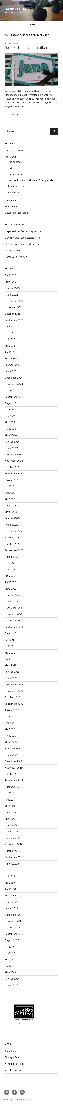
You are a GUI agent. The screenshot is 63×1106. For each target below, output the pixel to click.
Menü (32, 24)
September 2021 (14, 627)
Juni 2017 (10, 953)
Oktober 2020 (12, 697)
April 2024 (10, 428)
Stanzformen (15, 192)
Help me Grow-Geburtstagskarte (23, 231)
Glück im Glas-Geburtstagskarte (22, 237)
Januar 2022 (11, 601)
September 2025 (14, 320)
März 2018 (10, 895)
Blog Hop (39, 91)
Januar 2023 (11, 524)
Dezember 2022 (14, 531)
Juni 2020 (10, 723)
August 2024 (12, 403)
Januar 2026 (11, 294)
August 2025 (12, 326)
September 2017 (14, 934)
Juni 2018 (10, 876)
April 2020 (10, 735)
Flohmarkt (10, 157)
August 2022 (12, 556)
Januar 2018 (11, 908)
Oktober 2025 (12, 313)
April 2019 (10, 812)
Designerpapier (16, 162)
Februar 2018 (12, 902)
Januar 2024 (11, 448)
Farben (11, 168)
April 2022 (10, 582)
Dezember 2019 (13, 761)
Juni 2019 (10, 799)
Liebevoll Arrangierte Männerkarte (24, 244)
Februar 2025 (12, 365)
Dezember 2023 (14, 454)
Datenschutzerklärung (17, 212)
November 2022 (14, 537)
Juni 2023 (10, 492)
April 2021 (10, 659)
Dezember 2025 (14, 301)
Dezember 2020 (14, 684)
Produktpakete (16, 186)
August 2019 (12, 787)
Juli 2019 (9, 793)
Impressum (11, 206)
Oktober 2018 (12, 850)
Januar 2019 (11, 831)
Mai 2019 (10, 806)
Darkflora (16, 9)
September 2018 (14, 857)
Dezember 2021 (13, 608)
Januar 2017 (11, 985)
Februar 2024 (12, 441)
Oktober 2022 (12, 544)
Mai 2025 (10, 345)
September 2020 (14, 703)
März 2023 (11, 512)
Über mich (10, 200)
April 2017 (10, 966)
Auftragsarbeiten (14, 150)
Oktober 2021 (12, 620)
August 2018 (12, 863)
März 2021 (10, 665)
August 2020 (12, 710)
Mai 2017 (10, 959)
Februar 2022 (12, 595)
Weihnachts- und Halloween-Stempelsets (30, 180)
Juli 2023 (9, 486)
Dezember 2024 (14, 377)
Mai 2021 (10, 652)
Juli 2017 (9, 946)
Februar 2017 (12, 978)
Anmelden (10, 1051)
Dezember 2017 (13, 914)
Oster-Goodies (13, 250)
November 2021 (14, 614)
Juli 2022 (9, 563)
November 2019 (14, 767)
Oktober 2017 (12, 927)
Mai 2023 (10, 499)
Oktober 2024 (12, 390)
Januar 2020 (11, 755)
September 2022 (14, 550)
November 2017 (14, 921)
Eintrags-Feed (12, 1057)
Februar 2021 (12, 671)
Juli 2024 (9, 409)
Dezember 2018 (13, 838)
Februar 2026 (12, 288)
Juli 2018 (9, 870)
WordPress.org (13, 1070)
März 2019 (10, 818)
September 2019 (14, 780)
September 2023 (14, 473)
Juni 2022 (10, 569)
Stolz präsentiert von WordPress (18, 1099)
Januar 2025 (11, 371)
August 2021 (12, 633)
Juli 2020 (9, 716)
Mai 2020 (10, 729)
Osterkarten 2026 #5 (16, 256)
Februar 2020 (12, 748)
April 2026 (10, 275)
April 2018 (10, 889)
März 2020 (11, 742)
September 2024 (14, 397)
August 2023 (12, 480)
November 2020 (14, 691)
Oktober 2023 (12, 467)
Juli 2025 (9, 333)
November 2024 (14, 384)
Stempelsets (15, 174)
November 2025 (14, 307)
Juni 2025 (10, 339)
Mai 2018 (10, 882)
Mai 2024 (10, 422)
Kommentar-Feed (14, 1063)
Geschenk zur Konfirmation (25, 48)
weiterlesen (11, 114)
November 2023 (14, 460)
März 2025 (11, 358)
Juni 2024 (10, 416)
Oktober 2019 (12, 774)
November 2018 (14, 844)
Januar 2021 (11, 678)
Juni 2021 (10, 646)
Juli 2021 (9, 639)
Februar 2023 (12, 518)
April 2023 (10, 505)
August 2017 (12, 940)
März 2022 (11, 588)
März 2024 (11, 435)
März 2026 (11, 281)
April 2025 (10, 352)
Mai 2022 (10, 576)
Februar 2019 (12, 825)
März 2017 (10, 972)
